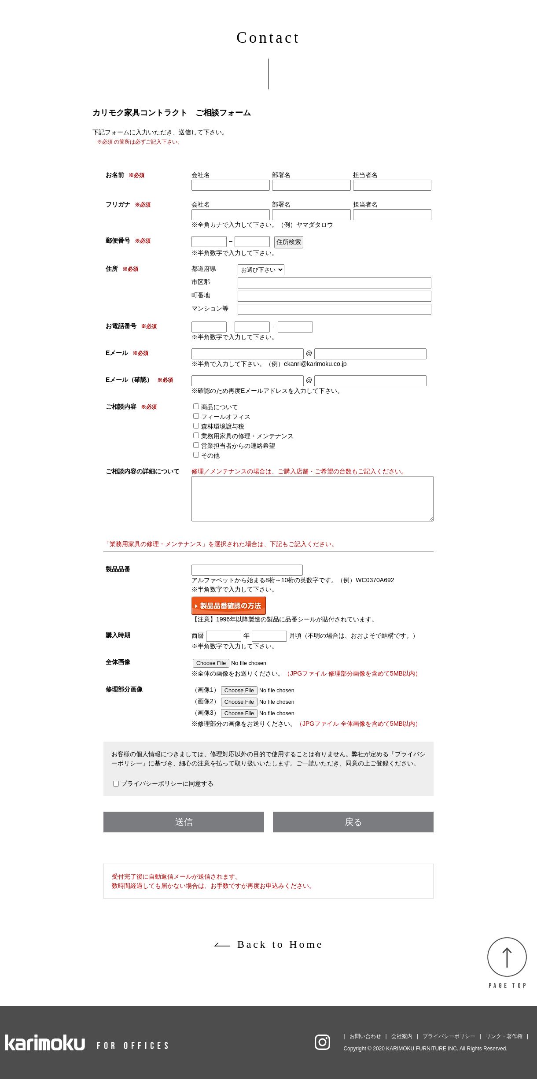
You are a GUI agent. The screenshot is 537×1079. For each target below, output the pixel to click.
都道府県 (203, 268)
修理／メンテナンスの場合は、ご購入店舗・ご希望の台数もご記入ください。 (299, 471)
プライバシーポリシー (449, 1036)
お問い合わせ (365, 1036)
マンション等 (209, 308)
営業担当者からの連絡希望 (238, 445)
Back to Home (280, 944)
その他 (210, 455)
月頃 (295, 635)
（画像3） (259, 712)
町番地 (200, 295)
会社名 (200, 174)
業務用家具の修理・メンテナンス (247, 436)
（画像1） (259, 689)
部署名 (281, 174)
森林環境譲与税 (222, 426)
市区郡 (200, 281)
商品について (219, 406)
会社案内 (401, 1036)
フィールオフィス (225, 416)
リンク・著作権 (504, 1036)
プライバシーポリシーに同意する (167, 783)
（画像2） (259, 701)
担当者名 (365, 174)
